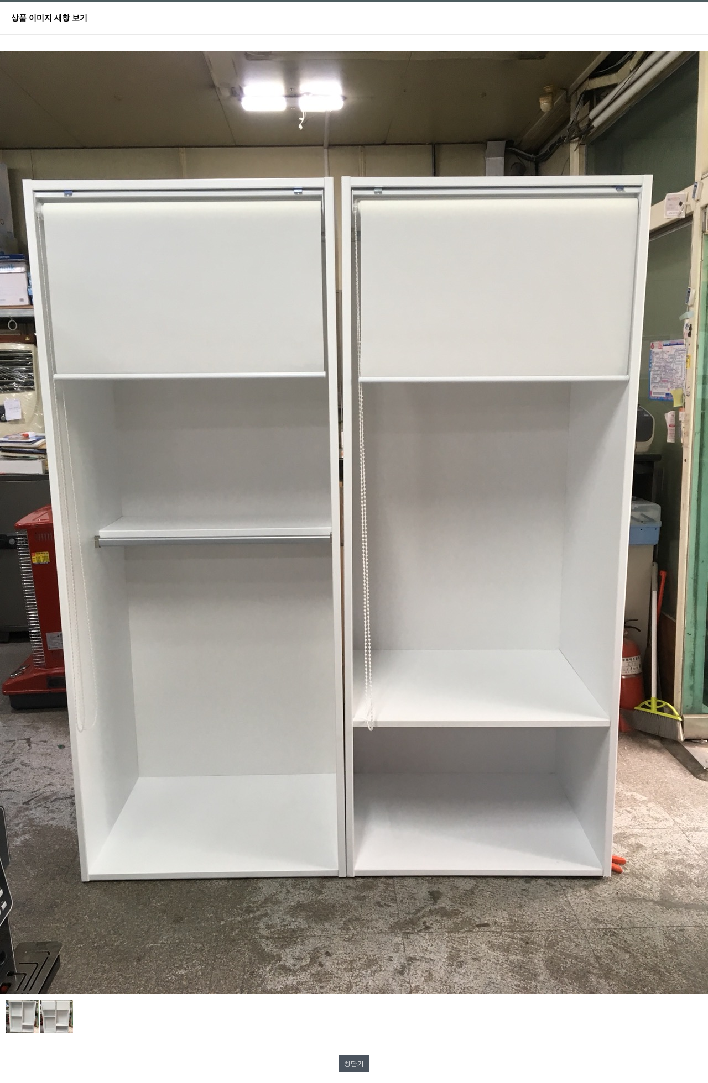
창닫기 (354, 1063)
